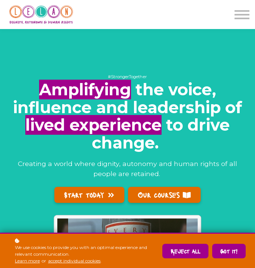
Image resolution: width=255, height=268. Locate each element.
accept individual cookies (74, 261)
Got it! (229, 251)
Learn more (27, 261)
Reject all (185, 251)
